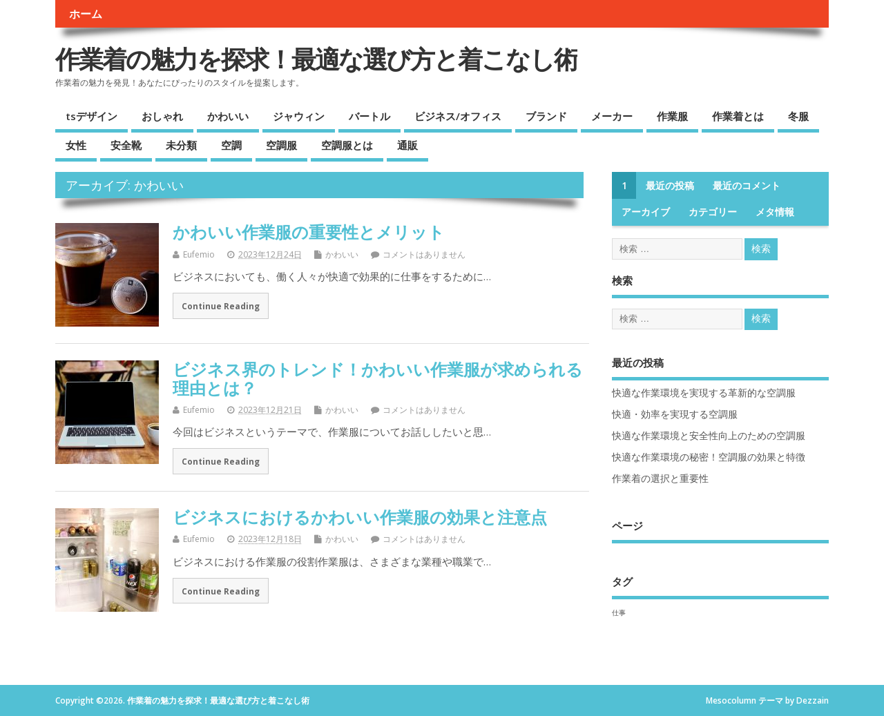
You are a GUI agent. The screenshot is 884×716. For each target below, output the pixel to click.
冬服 (798, 116)
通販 (407, 145)
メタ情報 (775, 212)
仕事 (619, 612)
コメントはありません (424, 254)
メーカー (612, 116)
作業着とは (738, 116)
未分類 (181, 145)
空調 (231, 145)
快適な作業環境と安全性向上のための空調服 (708, 435)
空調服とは (347, 145)
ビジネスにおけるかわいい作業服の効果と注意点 (360, 516)
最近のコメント (746, 186)
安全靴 (126, 145)
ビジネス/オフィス (457, 116)
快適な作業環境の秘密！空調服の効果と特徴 (708, 457)
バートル (369, 116)
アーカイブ (646, 212)
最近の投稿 (670, 186)
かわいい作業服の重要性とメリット (309, 231)
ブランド (546, 116)
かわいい (228, 116)
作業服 (672, 116)
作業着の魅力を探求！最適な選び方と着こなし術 (316, 59)
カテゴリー (713, 212)
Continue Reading (221, 305)
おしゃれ (162, 116)
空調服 (281, 145)
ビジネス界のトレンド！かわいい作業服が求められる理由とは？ (378, 378)
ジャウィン (299, 116)
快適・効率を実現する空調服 (675, 414)
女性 (76, 145)
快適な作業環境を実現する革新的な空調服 (704, 393)
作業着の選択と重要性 (660, 478)
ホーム (85, 13)
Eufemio (199, 254)
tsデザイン (91, 116)
